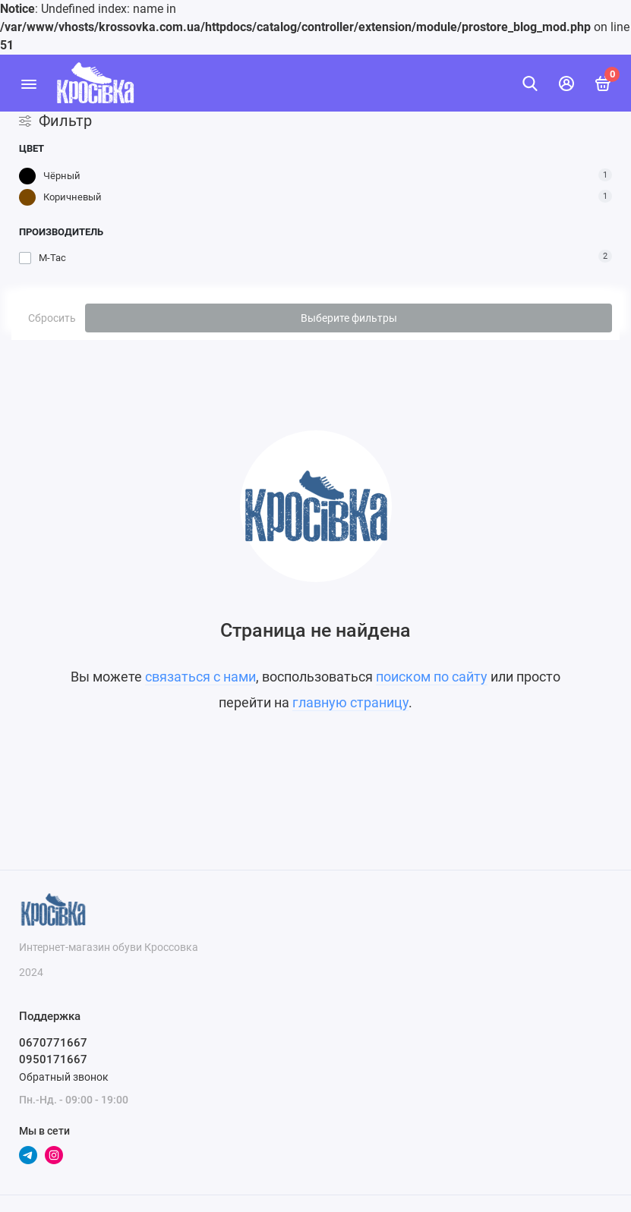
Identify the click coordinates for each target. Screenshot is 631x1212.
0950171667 (53, 1059)
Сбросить (52, 318)
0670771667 (53, 1043)
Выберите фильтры (349, 318)
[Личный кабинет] (566, 83)
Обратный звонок (64, 1077)
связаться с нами (200, 677)
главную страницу (350, 702)
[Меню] (28, 83)
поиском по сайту (431, 677)
